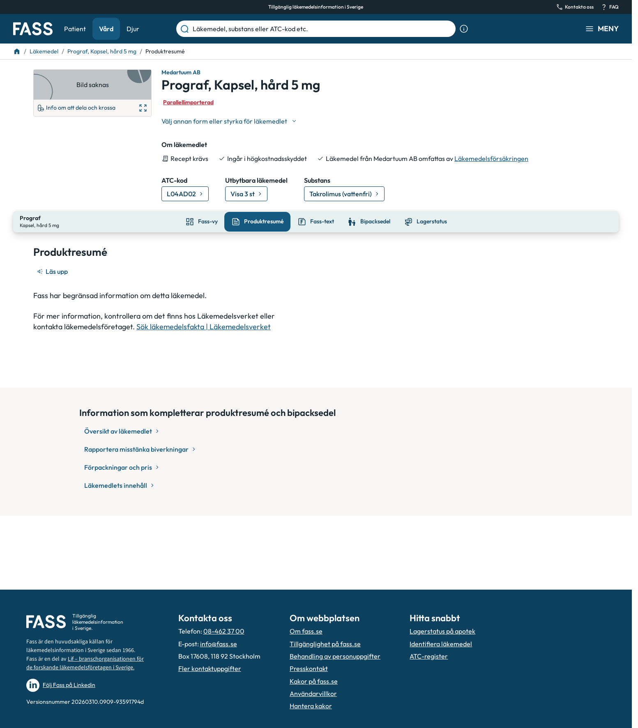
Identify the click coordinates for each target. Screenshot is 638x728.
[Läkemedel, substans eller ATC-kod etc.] (322, 29)
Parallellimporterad (188, 102)
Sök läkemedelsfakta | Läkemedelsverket (203, 325)
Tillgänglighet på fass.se (325, 644)
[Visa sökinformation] (464, 29)
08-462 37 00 (223, 631)
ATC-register (429, 656)
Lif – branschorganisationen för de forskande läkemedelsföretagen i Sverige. (85, 663)
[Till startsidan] (17, 51)
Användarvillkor (313, 693)
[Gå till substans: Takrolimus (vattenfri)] (344, 193)
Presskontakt (309, 668)
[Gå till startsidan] (33, 29)
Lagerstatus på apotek (442, 631)
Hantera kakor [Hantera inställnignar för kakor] (311, 706)
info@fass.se (218, 644)
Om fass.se (306, 631)
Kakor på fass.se (314, 681)
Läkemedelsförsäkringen (491, 158)
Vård (106, 29)
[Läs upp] (53, 270)
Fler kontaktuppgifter (209, 668)
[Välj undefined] (229, 121)
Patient (75, 29)
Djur (133, 29)
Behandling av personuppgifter (335, 656)
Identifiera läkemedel (441, 644)
